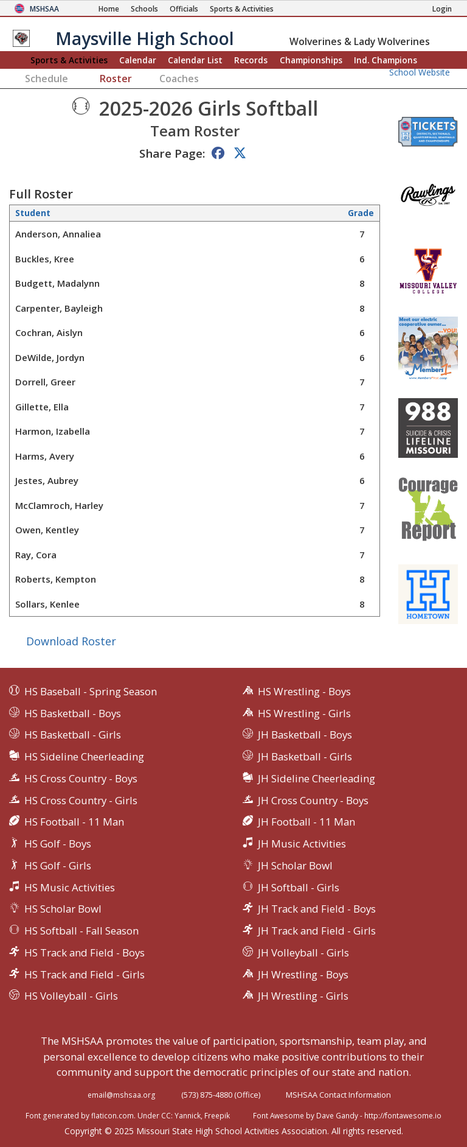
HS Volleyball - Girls (71, 996)
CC (166, 1115)
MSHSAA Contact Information (338, 1094)
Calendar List (195, 60)
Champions (385, 60)
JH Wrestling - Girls (303, 996)
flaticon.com (112, 1115)
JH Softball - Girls (298, 887)
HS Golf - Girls (57, 865)
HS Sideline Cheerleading (84, 756)
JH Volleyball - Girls (303, 952)
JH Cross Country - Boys (313, 800)
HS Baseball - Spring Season (90, 691)
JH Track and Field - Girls (317, 931)
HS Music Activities (69, 887)
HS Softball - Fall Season (81, 931)
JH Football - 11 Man (306, 822)
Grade (361, 213)
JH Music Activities (302, 844)
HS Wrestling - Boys (304, 691)
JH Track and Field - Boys (317, 909)
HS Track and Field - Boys (84, 952)
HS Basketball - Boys (72, 713)
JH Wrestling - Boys (303, 974)
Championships (311, 60)
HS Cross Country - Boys (80, 778)
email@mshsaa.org (122, 1095)
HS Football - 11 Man (74, 822)
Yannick (188, 1115)
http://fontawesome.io (402, 1115)
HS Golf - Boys (57, 844)
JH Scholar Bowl (295, 865)
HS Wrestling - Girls (304, 713)
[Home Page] (109, 9)
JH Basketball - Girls (305, 756)
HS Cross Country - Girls (80, 800)
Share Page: (172, 153)
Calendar (137, 60)
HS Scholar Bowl (63, 909)
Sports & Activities (69, 60)
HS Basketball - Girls (72, 735)
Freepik (217, 1115)
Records (251, 60)
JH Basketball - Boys (305, 735)
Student (32, 213)
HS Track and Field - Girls (84, 974)
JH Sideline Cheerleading (316, 778)
